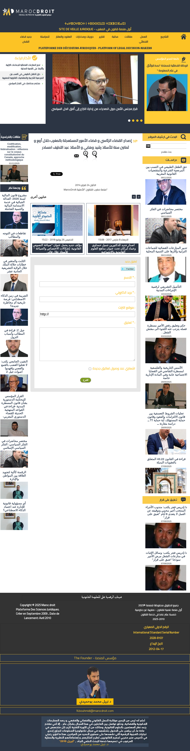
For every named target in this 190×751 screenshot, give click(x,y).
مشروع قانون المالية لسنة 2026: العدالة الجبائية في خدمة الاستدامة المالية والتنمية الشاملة (14, 202)
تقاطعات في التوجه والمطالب (14, 235)
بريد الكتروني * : (125, 292)
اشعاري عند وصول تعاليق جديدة (114, 368)
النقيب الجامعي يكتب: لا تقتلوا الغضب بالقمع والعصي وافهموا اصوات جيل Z (14, 366)
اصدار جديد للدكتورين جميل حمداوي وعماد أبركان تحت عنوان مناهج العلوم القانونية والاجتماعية (113, 248)
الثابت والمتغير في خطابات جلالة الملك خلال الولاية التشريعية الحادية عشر (14, 266)
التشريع (164, 36)
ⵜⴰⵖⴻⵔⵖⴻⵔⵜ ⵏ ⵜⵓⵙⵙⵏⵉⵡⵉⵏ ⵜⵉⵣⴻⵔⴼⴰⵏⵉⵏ (95, 23)
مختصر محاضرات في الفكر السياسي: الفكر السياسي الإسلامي (14, 444)
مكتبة (115, 36)
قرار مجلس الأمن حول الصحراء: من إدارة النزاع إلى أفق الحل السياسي (94, 109)
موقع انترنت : (126, 307)
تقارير (101, 36)
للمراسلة (44, 36)
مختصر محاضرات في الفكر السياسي (24, 83)
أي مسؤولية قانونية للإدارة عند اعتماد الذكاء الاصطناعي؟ (14, 507)
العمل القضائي (143, 39)
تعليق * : (129, 322)
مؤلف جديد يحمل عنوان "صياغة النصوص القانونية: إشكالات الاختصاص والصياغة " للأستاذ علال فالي (57, 248)
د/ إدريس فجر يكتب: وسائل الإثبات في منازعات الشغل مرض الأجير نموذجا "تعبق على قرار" (166, 556)
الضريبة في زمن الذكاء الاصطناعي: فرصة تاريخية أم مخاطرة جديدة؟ (14, 301)
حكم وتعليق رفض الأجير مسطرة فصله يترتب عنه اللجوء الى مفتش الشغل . (166, 329)
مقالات (128, 36)
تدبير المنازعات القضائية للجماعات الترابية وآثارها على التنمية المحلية (25, 67)
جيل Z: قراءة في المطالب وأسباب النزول (14, 334)
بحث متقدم (166, 152)
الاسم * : (129, 277)
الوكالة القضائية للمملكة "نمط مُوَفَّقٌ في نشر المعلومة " (167, 68)
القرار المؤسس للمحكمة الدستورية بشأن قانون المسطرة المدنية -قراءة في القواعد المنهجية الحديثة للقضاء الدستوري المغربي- (14, 406)
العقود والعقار (64, 36)
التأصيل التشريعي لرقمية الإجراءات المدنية (166, 288)
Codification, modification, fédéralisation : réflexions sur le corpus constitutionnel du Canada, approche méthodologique (14, 152)
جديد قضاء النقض (26, 39)
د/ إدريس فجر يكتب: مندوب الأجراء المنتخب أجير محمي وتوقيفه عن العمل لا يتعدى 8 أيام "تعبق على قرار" (166, 512)
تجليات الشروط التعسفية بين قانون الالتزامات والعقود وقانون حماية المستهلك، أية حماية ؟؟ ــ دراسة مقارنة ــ (166, 418)
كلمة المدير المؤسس (167, 58)
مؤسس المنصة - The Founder (95, 658)
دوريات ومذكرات (84, 36)
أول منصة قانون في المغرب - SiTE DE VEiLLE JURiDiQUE (95, 29)
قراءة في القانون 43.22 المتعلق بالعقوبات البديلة (166, 460)
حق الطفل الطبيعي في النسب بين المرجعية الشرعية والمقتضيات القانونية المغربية (23, 76)
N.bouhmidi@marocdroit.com (95, 711)
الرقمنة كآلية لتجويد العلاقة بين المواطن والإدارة (14, 475)
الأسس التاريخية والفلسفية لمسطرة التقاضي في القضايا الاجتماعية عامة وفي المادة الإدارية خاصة (166, 373)
